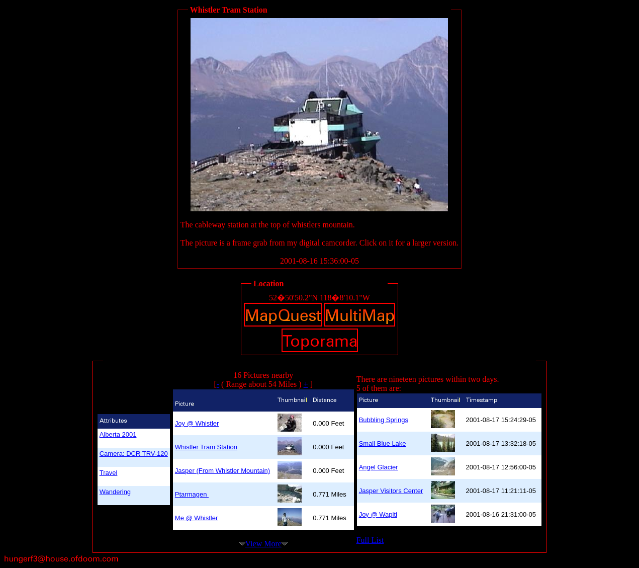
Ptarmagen (192, 494)
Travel (109, 472)
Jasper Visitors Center (391, 491)
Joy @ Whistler (197, 423)
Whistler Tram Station (206, 447)
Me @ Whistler (196, 518)
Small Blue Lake (382, 443)
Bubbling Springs (383, 420)
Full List (370, 540)
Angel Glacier (378, 467)
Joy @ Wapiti (378, 514)
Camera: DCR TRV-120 (134, 453)
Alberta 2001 (118, 434)
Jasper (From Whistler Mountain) (222, 470)
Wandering (115, 492)
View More (263, 543)
